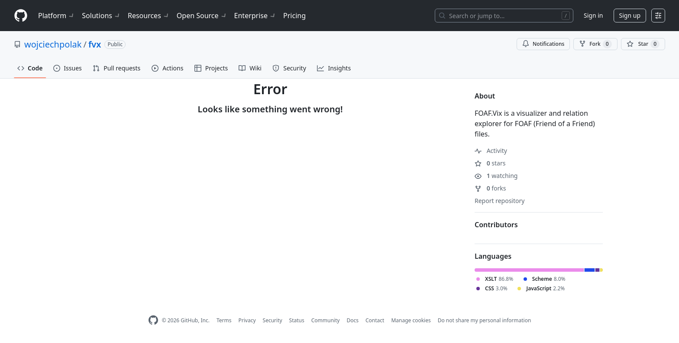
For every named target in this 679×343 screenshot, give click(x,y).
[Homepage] (21, 16)
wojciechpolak (52, 44)
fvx (94, 44)
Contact (374, 320)
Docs (352, 320)
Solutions (101, 15)
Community (325, 320)
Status (296, 320)
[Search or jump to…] (504, 15)
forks (490, 188)
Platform (56, 15)
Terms (224, 320)
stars (490, 163)
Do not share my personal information (484, 320)
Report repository (499, 201)
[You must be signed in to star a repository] (643, 44)
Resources (149, 15)
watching (496, 176)
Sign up (629, 15)
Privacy (247, 320)
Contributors (496, 224)
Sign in (593, 15)
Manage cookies (410, 320)
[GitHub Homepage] (153, 320)
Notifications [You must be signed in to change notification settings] (543, 44)
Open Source (202, 15)
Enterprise (255, 15)
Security (272, 320)
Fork (595, 44)
